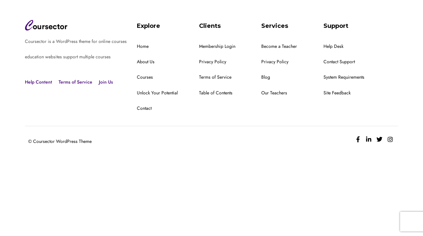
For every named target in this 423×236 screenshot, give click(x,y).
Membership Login (217, 46)
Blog (265, 77)
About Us (146, 62)
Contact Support (339, 62)
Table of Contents (215, 93)
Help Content (38, 82)
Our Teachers (274, 93)
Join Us (106, 82)
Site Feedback (337, 93)
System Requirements (343, 77)
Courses (145, 77)
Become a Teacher (279, 46)
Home (143, 46)
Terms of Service (75, 82)
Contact (144, 108)
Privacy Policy (212, 62)
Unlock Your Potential (157, 93)
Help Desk (333, 46)
